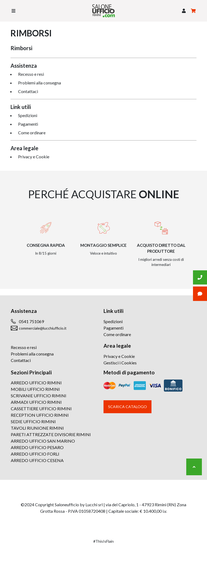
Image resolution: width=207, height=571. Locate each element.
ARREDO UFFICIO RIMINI (36, 382)
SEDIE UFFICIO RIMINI (33, 421)
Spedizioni (27, 115)
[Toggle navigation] (13, 10)
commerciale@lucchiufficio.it (43, 328)
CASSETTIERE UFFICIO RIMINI (41, 408)
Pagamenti (28, 123)
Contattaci (28, 91)
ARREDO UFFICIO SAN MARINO (43, 440)
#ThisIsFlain (103, 541)
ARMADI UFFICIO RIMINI (36, 402)
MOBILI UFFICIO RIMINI (35, 389)
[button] (184, 10)
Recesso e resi (31, 74)
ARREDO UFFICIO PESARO (37, 447)
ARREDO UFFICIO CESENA (37, 460)
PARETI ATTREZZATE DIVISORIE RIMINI (51, 434)
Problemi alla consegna (39, 82)
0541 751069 (31, 321)
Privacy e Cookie (33, 156)
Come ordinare (32, 132)
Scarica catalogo (127, 406)
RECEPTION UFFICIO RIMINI (40, 415)
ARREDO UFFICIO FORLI (35, 453)
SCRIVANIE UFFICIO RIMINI (38, 395)
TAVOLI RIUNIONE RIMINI (37, 427)
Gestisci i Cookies (120, 362)
